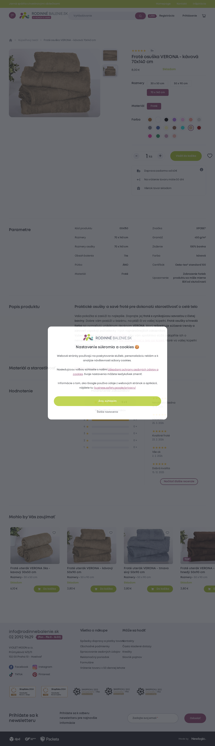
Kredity (127, 652)
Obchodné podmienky (95, 646)
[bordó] (199, 128)
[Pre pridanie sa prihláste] (210, 156)
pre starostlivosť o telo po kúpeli (141, 340)
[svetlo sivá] (199, 120)
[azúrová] (183, 128)
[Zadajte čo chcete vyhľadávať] (107, 16)
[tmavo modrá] (158, 128)
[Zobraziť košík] (204, 16)
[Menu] (12, 15)
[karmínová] (150, 136)
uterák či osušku (115, 335)
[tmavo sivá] (150, 128)
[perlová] (174, 136)
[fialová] (174, 120)
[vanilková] (166, 128)
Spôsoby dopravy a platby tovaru (102, 641)
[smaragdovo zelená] (158, 136)
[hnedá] (150, 120)
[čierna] (166, 120)
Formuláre (87, 663)
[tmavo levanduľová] (166, 136)
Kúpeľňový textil (28, 40)
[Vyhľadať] (140, 15)
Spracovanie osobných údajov (100, 652)
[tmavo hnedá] (174, 128)
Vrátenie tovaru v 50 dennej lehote (102, 668)
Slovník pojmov (132, 657)
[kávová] (191, 128)
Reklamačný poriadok (94, 657)
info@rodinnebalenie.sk (34, 632)
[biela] (158, 120)
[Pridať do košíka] (47, 589)
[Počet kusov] (148, 156)
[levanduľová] (183, 120)
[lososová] (191, 120)
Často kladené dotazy (136, 646)
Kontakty (128, 641)
